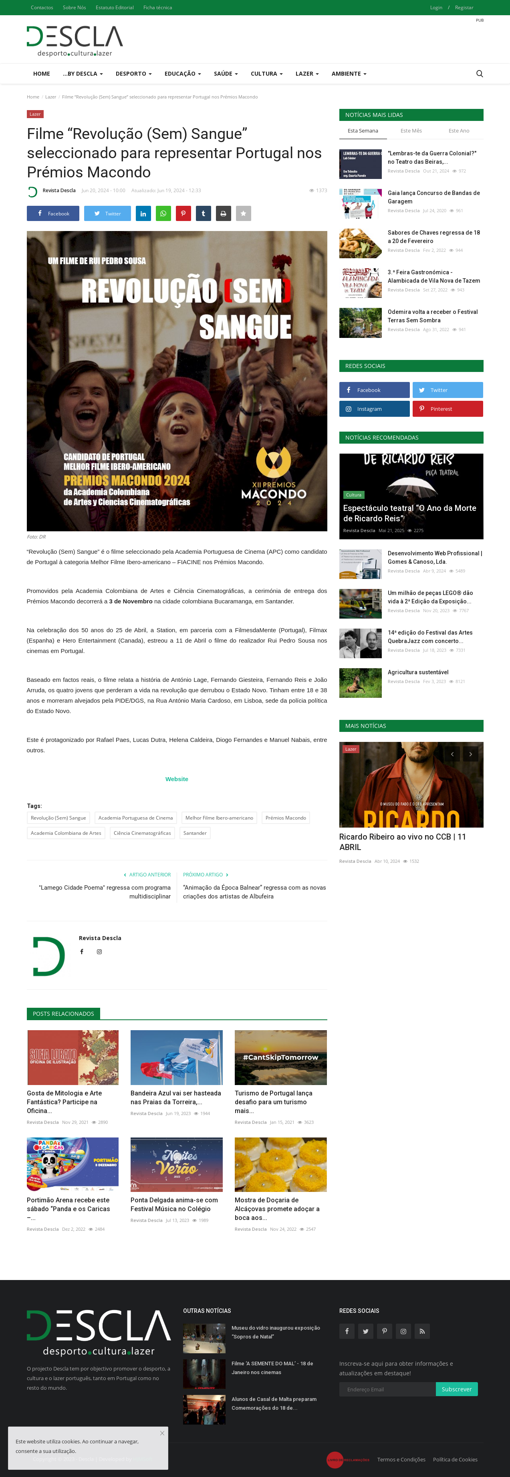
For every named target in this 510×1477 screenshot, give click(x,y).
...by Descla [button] (83, 73)
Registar (464, 7)
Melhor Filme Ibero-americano (219, 817)
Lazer (50, 97)
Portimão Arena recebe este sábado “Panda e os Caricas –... (68, 1209)
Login (436, 7)
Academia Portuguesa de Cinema (136, 817)
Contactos (42, 7)
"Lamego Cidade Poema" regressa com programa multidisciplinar (105, 892)
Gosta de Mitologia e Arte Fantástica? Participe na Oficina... (64, 1102)
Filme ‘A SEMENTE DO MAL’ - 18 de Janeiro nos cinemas (272, 1367)
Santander (195, 833)
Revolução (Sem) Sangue (58, 817)
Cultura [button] (267, 73)
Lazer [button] (307, 73)
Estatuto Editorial (115, 7)
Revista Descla (51, 192)
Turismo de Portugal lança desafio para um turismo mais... (273, 1102)
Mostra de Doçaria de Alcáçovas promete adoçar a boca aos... (277, 1209)
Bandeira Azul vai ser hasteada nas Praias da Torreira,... (176, 1097)
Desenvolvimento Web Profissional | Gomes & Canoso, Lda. (435, 557)
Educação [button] (183, 73)
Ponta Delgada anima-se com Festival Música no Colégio (174, 1204)
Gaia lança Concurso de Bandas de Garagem (434, 197)
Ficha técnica (157, 7)
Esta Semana (363, 130)
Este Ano (459, 130)
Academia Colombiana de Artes (66, 833)
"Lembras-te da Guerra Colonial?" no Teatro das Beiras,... (432, 157)
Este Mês (411, 130)
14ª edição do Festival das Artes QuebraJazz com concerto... (430, 636)
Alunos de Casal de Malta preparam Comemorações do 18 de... (274, 1403)
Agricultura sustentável (418, 672)
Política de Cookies (455, 1459)
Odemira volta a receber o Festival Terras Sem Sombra (433, 316)
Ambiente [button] (349, 73)
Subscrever (457, 1389)
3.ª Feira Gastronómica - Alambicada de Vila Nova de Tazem (434, 276)
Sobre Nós (74, 7)
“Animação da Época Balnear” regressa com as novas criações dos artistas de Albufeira (254, 892)
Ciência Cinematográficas (142, 833)
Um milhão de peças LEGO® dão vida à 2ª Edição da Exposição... (430, 597)
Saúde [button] (226, 73)
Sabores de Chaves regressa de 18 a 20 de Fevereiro (434, 236)
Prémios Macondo (286, 817)
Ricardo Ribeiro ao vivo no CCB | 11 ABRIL (402, 842)
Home (41, 73)
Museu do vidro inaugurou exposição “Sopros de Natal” (276, 1332)
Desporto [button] (134, 73)
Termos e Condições (401, 1459)
